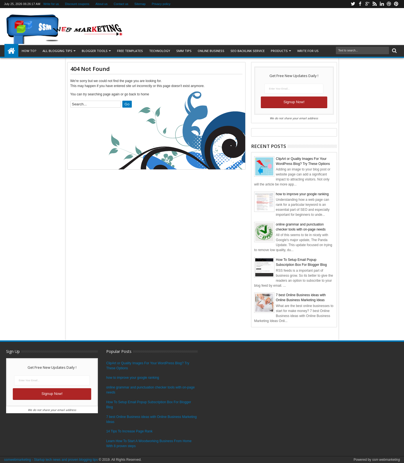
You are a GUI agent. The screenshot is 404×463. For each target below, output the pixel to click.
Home (11, 51)
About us (101, 4)
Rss (374, 4)
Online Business (211, 51)
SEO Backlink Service (247, 51)
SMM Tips (184, 51)
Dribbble (389, 4)
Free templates (130, 51)
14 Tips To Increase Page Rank (129, 431)
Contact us (121, 4)
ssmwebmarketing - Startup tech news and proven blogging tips (51, 460)
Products (279, 51)
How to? (29, 51)
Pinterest (396, 4)
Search (394, 51)
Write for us (51, 4)
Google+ (367, 4)
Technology (159, 51)
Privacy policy (161, 4)
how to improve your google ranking (302, 194)
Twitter (352, 4)
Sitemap (139, 4)
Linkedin (381, 4)
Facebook (360, 4)
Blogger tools (95, 51)
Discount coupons (77, 4)
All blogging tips (57, 51)
